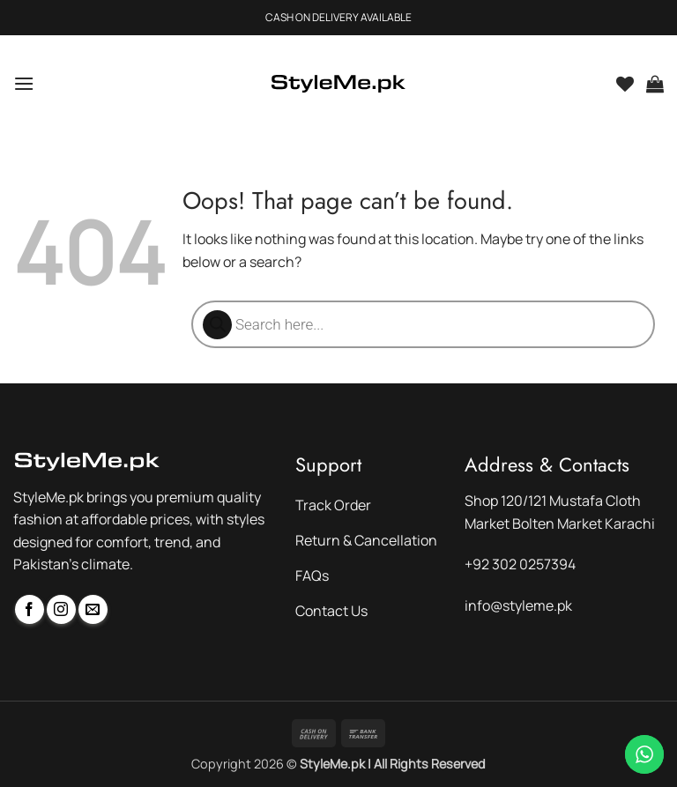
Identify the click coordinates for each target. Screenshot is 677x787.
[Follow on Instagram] (61, 609)
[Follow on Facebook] (29, 609)
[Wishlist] (625, 83)
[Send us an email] (93, 609)
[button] (23, 83)
